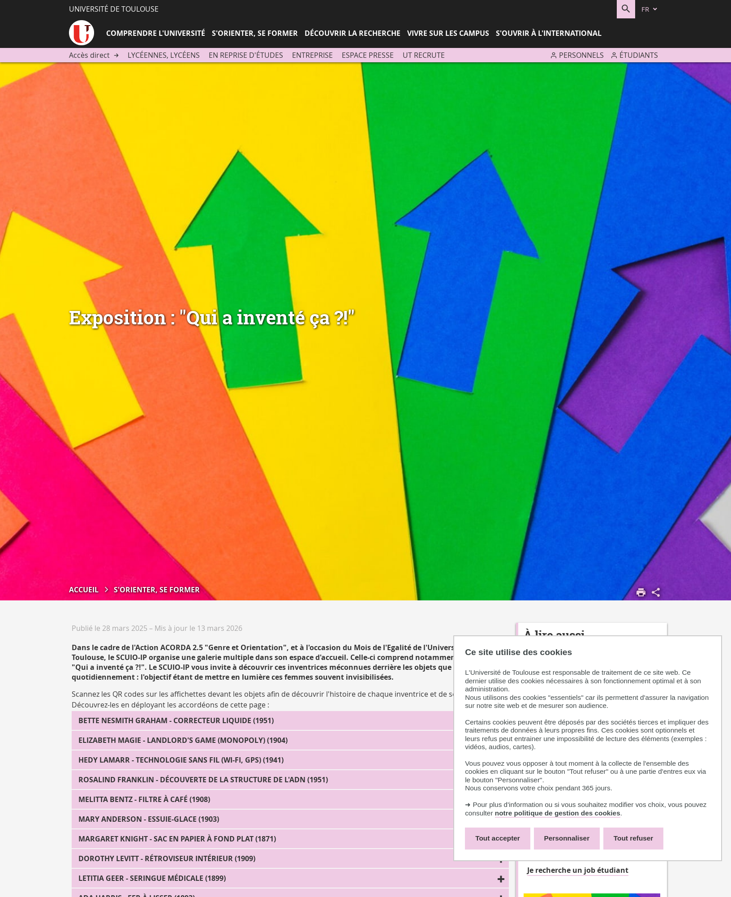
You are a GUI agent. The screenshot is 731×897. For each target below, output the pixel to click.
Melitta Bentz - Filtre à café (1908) (144, 799)
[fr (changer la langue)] (650, 9)
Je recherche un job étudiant (577, 870)
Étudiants (638, 55)
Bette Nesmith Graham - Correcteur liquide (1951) (176, 720)
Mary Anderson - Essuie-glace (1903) (148, 819)
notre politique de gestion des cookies (557, 813)
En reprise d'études (246, 55)
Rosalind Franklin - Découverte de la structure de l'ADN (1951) (203, 780)
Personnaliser (567, 838)
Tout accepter (497, 838)
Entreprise (312, 55)
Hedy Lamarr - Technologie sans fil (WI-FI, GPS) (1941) (181, 760)
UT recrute (424, 55)
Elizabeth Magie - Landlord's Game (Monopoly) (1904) (183, 740)
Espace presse (368, 55)
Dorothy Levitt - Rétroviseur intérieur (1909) (166, 858)
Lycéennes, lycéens (164, 55)
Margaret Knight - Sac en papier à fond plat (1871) (177, 839)
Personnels (581, 55)
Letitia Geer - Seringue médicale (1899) (152, 878)
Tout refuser (633, 838)
